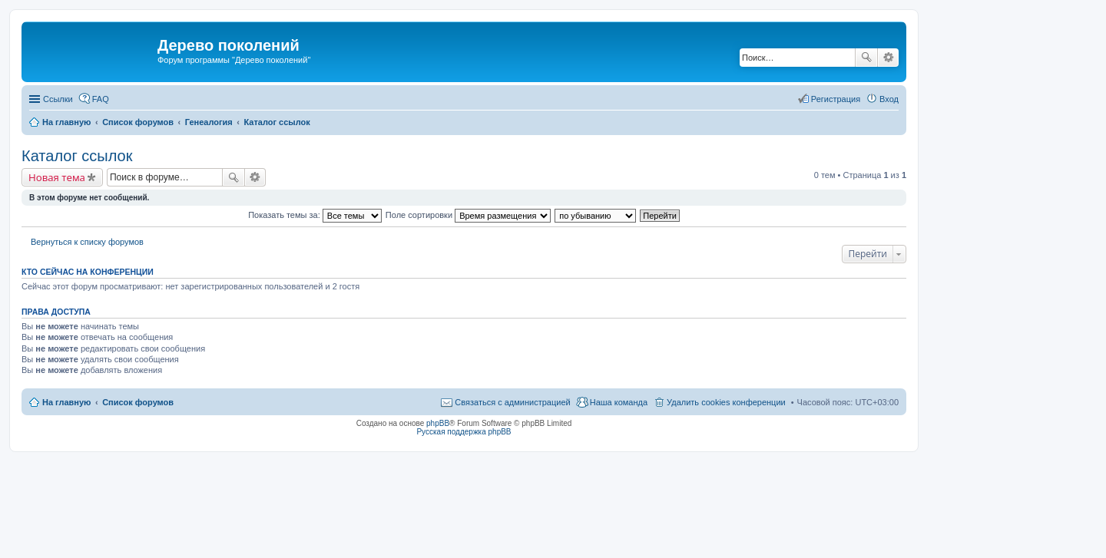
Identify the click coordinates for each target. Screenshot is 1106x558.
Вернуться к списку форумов (87, 241)
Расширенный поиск (888, 57)
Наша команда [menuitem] (618, 402)
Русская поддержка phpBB (463, 432)
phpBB (437, 423)
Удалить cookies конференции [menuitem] (726, 402)
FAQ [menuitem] (100, 99)
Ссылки (58, 99)
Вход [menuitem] (889, 99)
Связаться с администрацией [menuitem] (512, 402)
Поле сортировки (468, 215)
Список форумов (138, 402)
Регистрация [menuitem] (835, 99)
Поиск (866, 57)
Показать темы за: (315, 215)
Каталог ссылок (77, 155)
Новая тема (56, 177)
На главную (66, 402)
